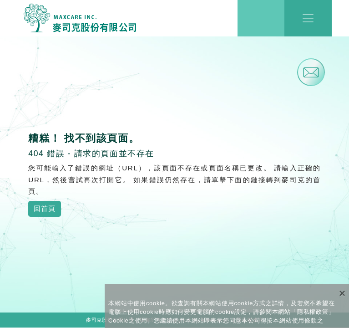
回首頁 (44, 208)
